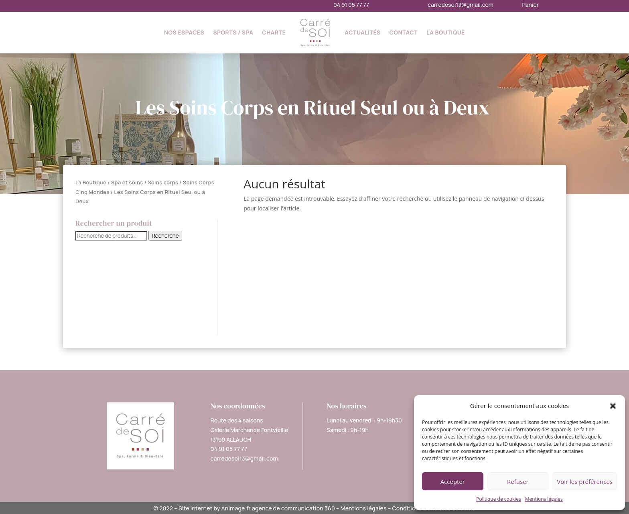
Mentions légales (544, 499)
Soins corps (163, 182)
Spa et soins (127, 182)
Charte (274, 32)
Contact (404, 32)
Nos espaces (184, 32)
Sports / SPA (233, 32)
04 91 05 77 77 (351, 4)
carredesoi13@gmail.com (460, 4)
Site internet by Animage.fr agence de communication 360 (257, 508)
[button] (613, 406)
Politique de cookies (498, 499)
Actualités (363, 32)
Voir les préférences (585, 481)
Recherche (165, 235)
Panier (530, 4)
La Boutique (445, 32)
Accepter (452, 481)
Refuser (518, 481)
